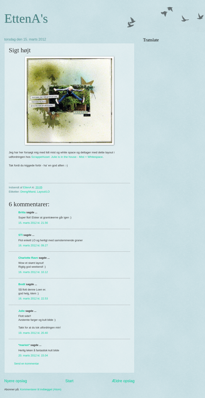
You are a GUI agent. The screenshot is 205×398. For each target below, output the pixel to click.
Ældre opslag (123, 381)
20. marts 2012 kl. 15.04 (33, 355)
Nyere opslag (15, 381)
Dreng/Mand (27, 191)
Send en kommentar (26, 363)
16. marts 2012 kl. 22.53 (33, 298)
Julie (21, 310)
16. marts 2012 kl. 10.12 (33, 272)
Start (69, 381)
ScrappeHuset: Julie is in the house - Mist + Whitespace (67, 156)
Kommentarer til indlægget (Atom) (40, 389)
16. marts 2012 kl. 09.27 (33, 245)
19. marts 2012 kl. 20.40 (33, 332)
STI (20, 235)
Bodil (21, 284)
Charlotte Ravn (28, 257)
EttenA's (26, 18)
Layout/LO (43, 191)
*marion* (24, 345)
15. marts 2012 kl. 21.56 (33, 222)
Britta (22, 212)
